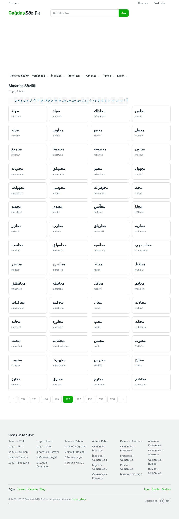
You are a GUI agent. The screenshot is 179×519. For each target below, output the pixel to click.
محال (98, 302)
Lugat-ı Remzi (44, 441)
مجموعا (58, 149)
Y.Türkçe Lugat (73, 457)
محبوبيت (59, 360)
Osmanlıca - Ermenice (99, 476)
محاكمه (58, 302)
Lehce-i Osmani (18, 457)
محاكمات (18, 302)
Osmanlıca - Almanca (155, 452)
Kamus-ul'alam (73, 441)
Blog (42, 489)
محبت (15, 340)
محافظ (140, 264)
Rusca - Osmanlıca (126, 467)
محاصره (59, 264)
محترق (58, 379)
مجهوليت (18, 187)
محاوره (58, 321)
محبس (99, 340)
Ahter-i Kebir (99, 441)
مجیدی (57, 206)
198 (90, 399)
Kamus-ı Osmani (18, 451)
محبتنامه (58, 340)
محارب (58, 226)
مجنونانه (17, 168)
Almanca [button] (91, 75)
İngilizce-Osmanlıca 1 (99, 457)
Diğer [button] (120, 75)
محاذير (16, 226)
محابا (138, 206)
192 (23, 399)
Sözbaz (166, 489)
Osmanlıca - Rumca (155, 461)
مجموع (16, 149)
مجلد (15, 111)
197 (79, 399)
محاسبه (99, 245)
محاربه (140, 226)
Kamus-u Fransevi (131, 441)
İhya (146, 489)
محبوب (140, 340)
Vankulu (33, 489)
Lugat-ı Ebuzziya (18, 462)
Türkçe (12, 3)
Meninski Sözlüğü (131, 474)
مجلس (140, 111)
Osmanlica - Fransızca (127, 448)
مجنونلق (59, 168)
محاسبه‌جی (143, 245)
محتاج (139, 360)
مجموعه (100, 149)
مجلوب (58, 130)
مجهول (140, 168)
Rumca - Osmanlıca (154, 470)
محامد (15, 321)
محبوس (99, 360)
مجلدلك (99, 111)
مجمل (139, 130)
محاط (98, 264)
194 (46, 399)
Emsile (155, 489)
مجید (138, 187)
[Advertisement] (89, 45)
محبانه (139, 321)
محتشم (140, 379)
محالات (140, 302)
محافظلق (18, 283)
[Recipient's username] (84, 13)
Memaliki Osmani (74, 451)
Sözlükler (159, 3)
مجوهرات (101, 187)
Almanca (143, 3)
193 (34, 399)
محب (98, 321)
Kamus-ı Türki (16, 441)
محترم (98, 379)
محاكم (139, 283)
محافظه (58, 283)
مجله (15, 130)
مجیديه (16, 206)
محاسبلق (59, 245)
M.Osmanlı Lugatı (47, 457)
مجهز (98, 168)
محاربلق (100, 226)
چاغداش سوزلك (79, 499)
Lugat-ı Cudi (44, 446)
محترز (15, 379)
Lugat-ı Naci (16, 446)
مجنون (140, 149)
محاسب (17, 245)
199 (101, 399)
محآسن (99, 206)
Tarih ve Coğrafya (75, 446)
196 (68, 399)
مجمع (98, 130)
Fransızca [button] (74, 75)
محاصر (16, 264)
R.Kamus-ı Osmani (47, 451)
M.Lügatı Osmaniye (42, 464)
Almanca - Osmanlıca (154, 443)
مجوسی (59, 187)
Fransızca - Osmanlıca (127, 457)
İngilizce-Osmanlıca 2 (100, 467)
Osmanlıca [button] (38, 75)
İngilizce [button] (56, 75)
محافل (98, 283)
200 (112, 399)
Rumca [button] (107, 75)
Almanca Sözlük (19, 75)
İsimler (22, 489)
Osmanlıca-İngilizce (99, 448)
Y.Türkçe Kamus (74, 462)
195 (57, 399)
